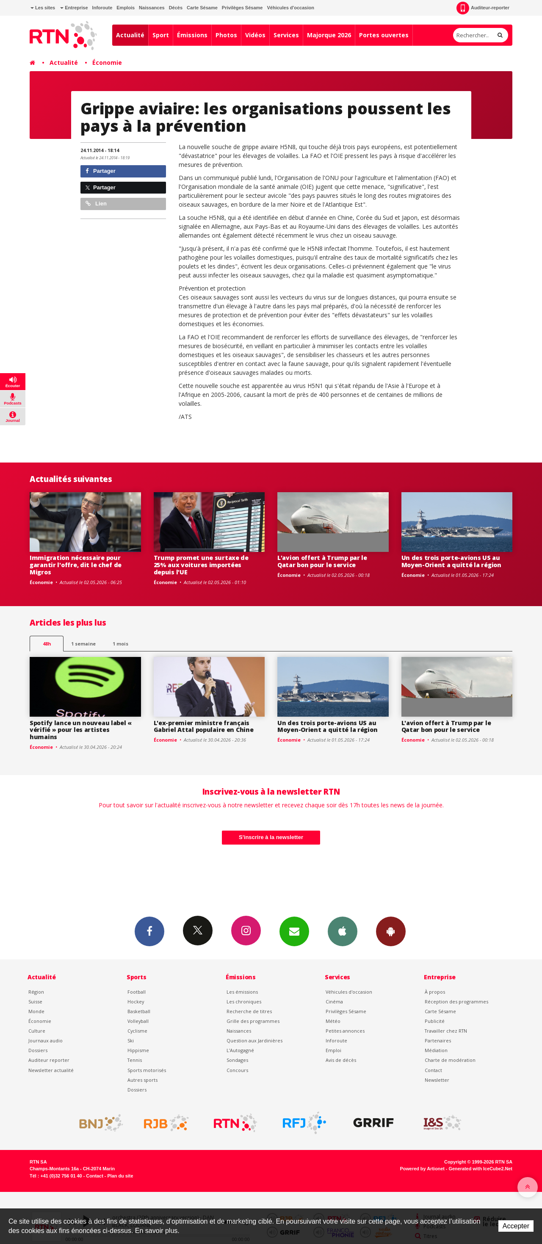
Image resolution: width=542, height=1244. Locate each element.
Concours (237, 1070)
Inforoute (102, 7)
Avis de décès (341, 1060)
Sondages (237, 1060)
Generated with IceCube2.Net (480, 1168)
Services (286, 35)
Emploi (333, 1050)
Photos (226, 35)
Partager (101, 171)
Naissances (152, 7)
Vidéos (255, 35)
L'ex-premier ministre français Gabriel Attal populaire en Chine (204, 726)
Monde (36, 1011)
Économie (107, 62)
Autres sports (142, 1080)
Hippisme (138, 1050)
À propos (435, 992)
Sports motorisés (146, 1070)
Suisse (35, 1001)
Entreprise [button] (74, 7)
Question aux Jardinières (254, 1040)
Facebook (149, 931)
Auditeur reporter (48, 1060)
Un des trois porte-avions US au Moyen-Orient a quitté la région (451, 561)
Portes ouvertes (384, 35)
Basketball (138, 1011)
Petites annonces (345, 1030)
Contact (433, 1070)
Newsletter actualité (51, 1070)
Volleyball (138, 1021)
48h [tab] (47, 643)
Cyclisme (137, 1030)
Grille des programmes (253, 1021)
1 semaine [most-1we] (83, 643)
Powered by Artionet (422, 1168)
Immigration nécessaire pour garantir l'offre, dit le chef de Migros (76, 565)
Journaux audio (45, 1040)
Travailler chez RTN (446, 1030)
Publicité (435, 1021)
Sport (160, 35)
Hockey (135, 1001)
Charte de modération (450, 1060)
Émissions (192, 35)
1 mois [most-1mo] (120, 643)
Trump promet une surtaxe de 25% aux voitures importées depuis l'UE (201, 565)
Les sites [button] (42, 7)
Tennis (134, 1060)
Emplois (125, 7)
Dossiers (37, 1050)
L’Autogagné (240, 1050)
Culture (36, 1030)
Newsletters (294, 931)
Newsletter (437, 1080)
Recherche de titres (249, 1011)
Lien (96, 203)
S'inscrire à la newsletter (271, 837)
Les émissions (242, 992)
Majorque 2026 (329, 35)
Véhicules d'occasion (290, 7)
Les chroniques (244, 1001)
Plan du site (120, 1175)
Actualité (130, 35)
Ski (130, 1040)
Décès (176, 7)
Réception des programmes (456, 1001)
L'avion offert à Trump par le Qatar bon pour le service (322, 561)
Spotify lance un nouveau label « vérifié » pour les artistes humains (81, 730)
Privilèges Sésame (242, 7)
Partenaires (438, 1040)
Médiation (436, 1050)
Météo (333, 1021)
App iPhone (342, 931)
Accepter (516, 1226)
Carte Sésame (202, 7)
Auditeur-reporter (482, 8)
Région (36, 992)
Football (136, 992)
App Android (391, 931)
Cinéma (334, 1001)
